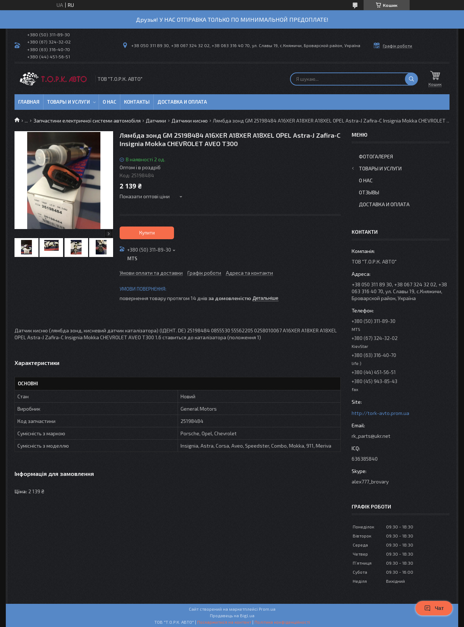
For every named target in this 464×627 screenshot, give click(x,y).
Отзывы (369, 192)
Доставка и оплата (182, 102)
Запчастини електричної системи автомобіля (87, 120)
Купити (147, 233)
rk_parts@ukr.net (371, 436)
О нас (109, 102)
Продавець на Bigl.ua (232, 615)
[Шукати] (411, 79)
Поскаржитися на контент (224, 621)
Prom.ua (267, 608)
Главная (29, 102)
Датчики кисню (189, 120)
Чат (434, 608)
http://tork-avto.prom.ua (380, 413)
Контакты (137, 102)
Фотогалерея (376, 156)
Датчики (156, 120)
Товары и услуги (68, 102)
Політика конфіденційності (282, 621)
